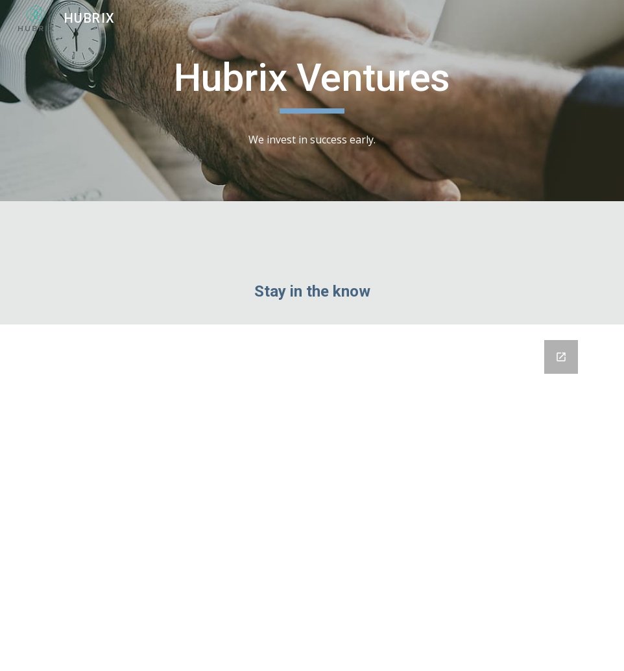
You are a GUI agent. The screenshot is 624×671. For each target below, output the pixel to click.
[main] (312, 83)
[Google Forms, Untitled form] (312, 497)
